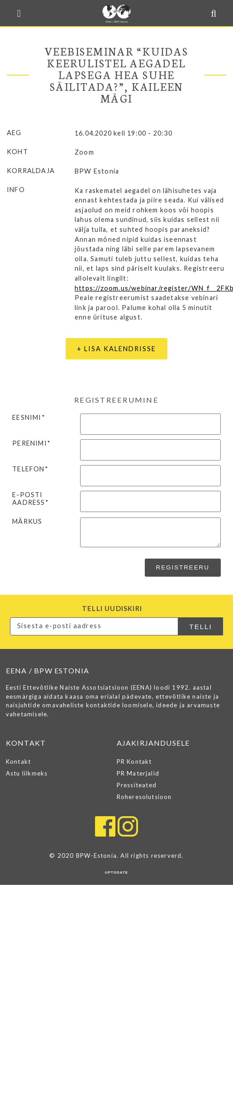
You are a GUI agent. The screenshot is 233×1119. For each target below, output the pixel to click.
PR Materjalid (138, 773)
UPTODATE (116, 872)
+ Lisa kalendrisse (116, 349)
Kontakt (18, 761)
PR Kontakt (134, 761)
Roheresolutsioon (144, 796)
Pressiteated (137, 785)
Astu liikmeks (27, 773)
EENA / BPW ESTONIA (116, 14)
